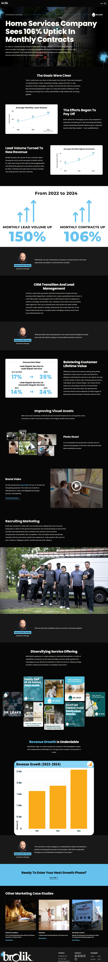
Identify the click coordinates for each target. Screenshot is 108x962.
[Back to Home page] (4, 3)
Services (93, 959)
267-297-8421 (62, 959)
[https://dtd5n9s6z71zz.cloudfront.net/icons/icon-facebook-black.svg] (81, 956)
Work (99, 956)
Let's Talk (53, 878)
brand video (24, 485)
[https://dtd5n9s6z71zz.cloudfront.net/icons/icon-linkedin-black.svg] (84, 956)
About (92, 956)
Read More (9, 940)
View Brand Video (11, 498)
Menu (101, 3)
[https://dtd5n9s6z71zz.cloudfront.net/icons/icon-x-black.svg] (76, 956)
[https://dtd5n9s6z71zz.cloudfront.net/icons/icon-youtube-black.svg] (76, 959)
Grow (99, 959)
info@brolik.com (62, 956)
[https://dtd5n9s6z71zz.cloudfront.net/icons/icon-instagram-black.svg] (78, 956)
